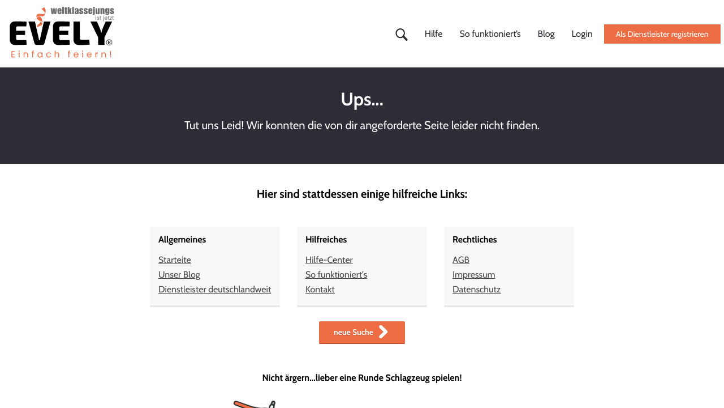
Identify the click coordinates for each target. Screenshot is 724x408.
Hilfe (434, 33)
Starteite (174, 259)
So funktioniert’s (489, 33)
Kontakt (320, 289)
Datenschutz (477, 289)
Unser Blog (179, 274)
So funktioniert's (336, 274)
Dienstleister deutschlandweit (214, 289)
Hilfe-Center (329, 259)
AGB (461, 259)
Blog (546, 33)
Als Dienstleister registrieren (662, 34)
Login (582, 33)
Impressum (474, 274)
